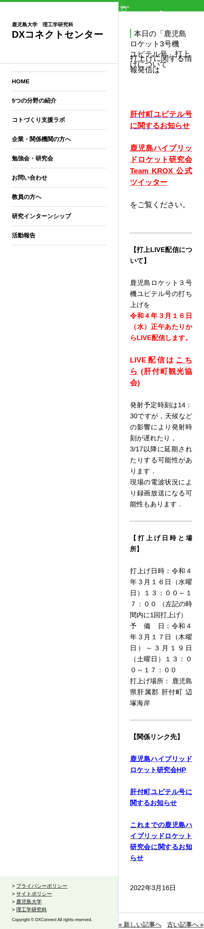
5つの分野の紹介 (34, 100)
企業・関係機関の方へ (41, 139)
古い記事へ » (185, 924)
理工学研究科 (31, 909)
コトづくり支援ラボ (38, 119)
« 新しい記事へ (140, 924)
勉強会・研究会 (32, 158)
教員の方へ (26, 196)
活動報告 (23, 235)
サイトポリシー (34, 894)
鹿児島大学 (29, 902)
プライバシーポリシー (41, 886)
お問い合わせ (29, 177)
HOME (21, 81)
